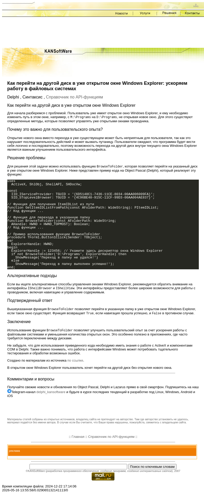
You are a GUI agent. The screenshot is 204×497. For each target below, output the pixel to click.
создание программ (113, 472)
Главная (78, 438)
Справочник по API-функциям (74, 97)
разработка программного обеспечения (73, 472)
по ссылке (75, 362)
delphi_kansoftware (51, 393)
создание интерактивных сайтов (149, 472)
